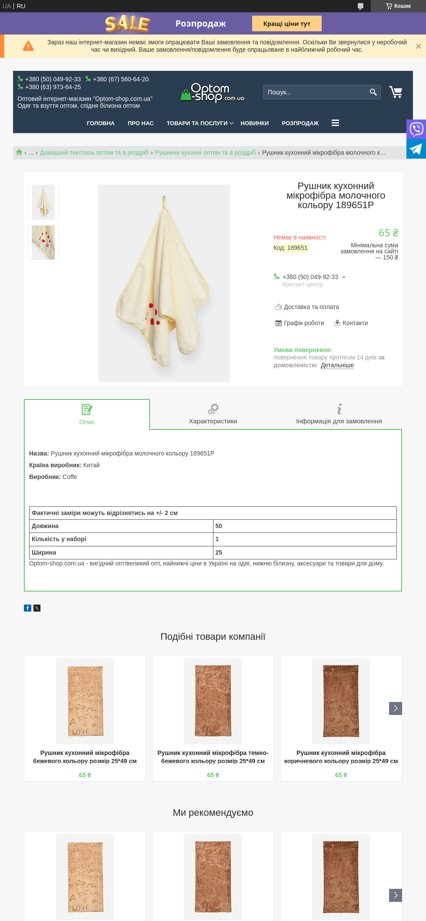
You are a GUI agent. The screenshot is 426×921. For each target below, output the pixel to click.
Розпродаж (300, 123)
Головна (101, 123)
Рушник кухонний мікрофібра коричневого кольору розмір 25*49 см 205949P (341, 757)
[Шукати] (373, 92)
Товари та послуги (196, 123)
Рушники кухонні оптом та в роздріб (205, 152)
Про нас (140, 123)
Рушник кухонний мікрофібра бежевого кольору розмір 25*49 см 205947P (85, 757)
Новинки (255, 123)
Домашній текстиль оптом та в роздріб (94, 152)
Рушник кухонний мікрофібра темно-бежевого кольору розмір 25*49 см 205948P (213, 757)
